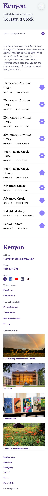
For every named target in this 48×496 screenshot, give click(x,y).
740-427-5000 (11, 268)
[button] (41, 6)
